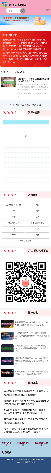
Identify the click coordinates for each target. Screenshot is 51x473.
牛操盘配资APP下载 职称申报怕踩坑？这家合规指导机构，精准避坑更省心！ (32, 336)
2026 (13, 211)
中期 (37, 229)
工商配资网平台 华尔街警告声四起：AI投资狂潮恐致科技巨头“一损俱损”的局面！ (32, 348)
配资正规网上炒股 (41, 444)
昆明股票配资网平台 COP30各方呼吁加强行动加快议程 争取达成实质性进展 (31, 361)
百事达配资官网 (37, 223)
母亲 (14, 217)
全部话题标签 (25, 240)
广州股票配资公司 (23, 444)
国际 (37, 235)
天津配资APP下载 (13, 205)
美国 (37, 205)
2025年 (14, 235)
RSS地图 (31, 459)
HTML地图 (40, 459)
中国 (14, 229)
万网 (37, 211)
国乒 (37, 217)
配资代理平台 (6, 444)
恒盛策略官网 (13, 223)
